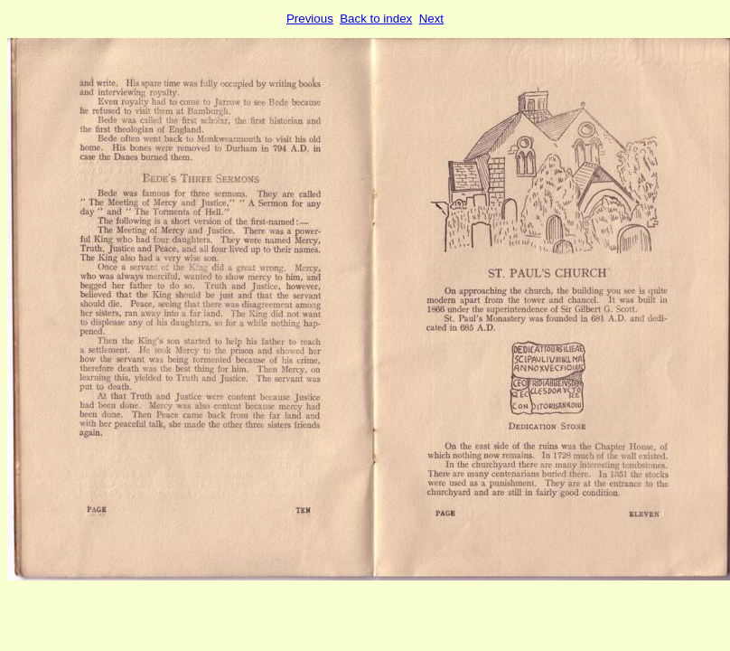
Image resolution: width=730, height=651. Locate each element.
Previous (309, 18)
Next (431, 18)
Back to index (376, 18)
